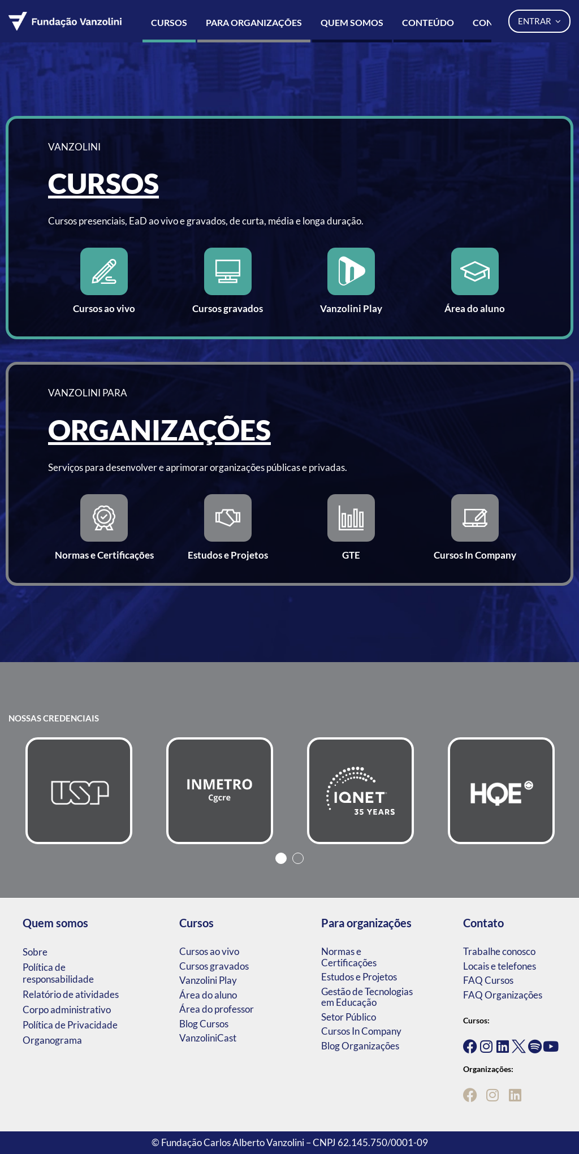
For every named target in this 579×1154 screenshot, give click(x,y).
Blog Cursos (203, 1024)
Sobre (35, 952)
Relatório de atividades (71, 994)
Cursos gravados (214, 966)
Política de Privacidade (70, 1025)
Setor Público (348, 1017)
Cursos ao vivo (209, 951)
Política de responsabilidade (58, 973)
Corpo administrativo (67, 1009)
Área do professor (216, 1009)
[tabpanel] (78, 790)
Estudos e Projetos (359, 977)
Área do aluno (208, 995)
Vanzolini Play (208, 980)
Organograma (52, 1040)
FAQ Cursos (488, 980)
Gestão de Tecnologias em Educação (367, 997)
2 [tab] (298, 858)
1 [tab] (281, 858)
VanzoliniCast (207, 1038)
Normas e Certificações (349, 957)
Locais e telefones (499, 966)
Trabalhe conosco (499, 951)
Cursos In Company (361, 1031)
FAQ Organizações (502, 995)
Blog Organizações (360, 1046)
